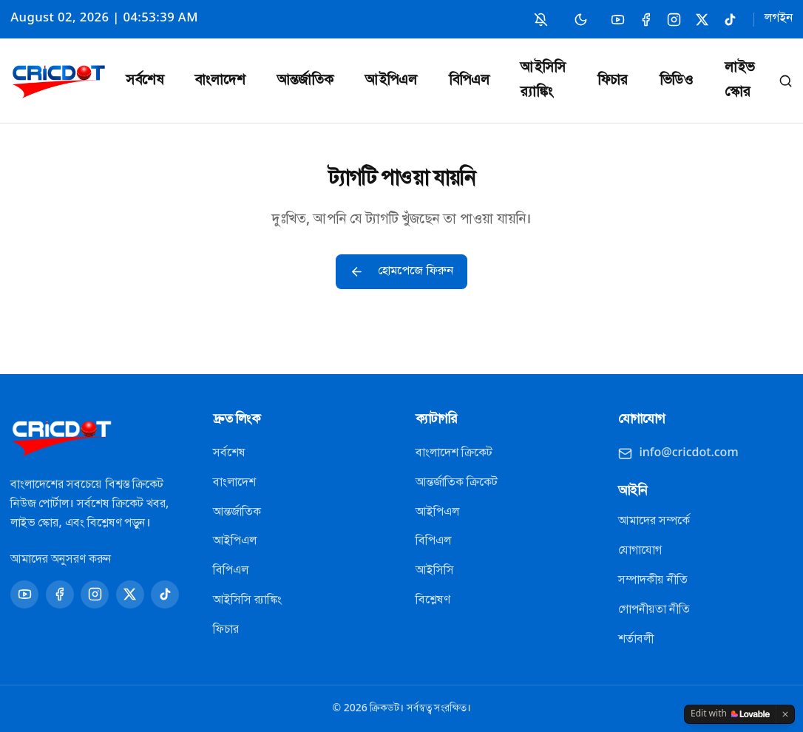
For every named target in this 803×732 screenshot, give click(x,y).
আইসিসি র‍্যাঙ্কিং (543, 80)
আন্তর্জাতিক (305, 81)
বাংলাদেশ (219, 81)
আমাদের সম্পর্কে (654, 521)
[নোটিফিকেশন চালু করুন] (541, 19)
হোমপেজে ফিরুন (401, 271)
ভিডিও (676, 81)
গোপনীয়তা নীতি (654, 610)
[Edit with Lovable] (730, 714)
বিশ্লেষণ (433, 600)
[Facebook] (646, 19)
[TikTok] (730, 19)
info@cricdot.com (678, 453)
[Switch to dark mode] (581, 19)
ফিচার (612, 81)
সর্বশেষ (144, 81)
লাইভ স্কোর (739, 80)
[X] (702, 19)
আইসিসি (435, 571)
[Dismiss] (785, 714)
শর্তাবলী (636, 639)
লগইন (779, 18)
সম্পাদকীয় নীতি (653, 580)
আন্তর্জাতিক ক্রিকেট (457, 483)
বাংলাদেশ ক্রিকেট (454, 453)
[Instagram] (674, 19)
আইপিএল (391, 81)
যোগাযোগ (640, 551)
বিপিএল (469, 81)
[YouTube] (618, 19)
